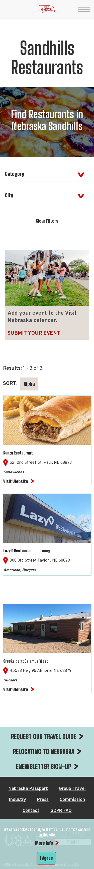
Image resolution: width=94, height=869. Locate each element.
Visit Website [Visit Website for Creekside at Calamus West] (15, 689)
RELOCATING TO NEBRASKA (43, 751)
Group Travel (72, 789)
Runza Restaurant (18, 453)
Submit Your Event (34, 333)
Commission (72, 800)
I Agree (46, 858)
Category (14, 174)
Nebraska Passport (28, 789)
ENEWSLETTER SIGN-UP (43, 766)
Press (43, 800)
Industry (17, 800)
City (9, 195)
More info (44, 843)
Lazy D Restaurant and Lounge (27, 550)
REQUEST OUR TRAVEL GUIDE (43, 736)
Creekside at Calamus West (25, 661)
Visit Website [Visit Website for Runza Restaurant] (15, 481)
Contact (31, 811)
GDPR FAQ (61, 811)
